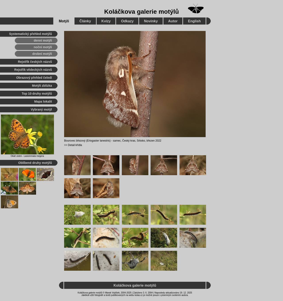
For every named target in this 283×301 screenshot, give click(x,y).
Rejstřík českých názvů (35, 61)
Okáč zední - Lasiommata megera (27, 156)
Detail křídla (75, 145)
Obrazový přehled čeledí (34, 77)
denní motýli (43, 40)
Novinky (151, 21)
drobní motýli (42, 54)
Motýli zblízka (42, 85)
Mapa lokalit (43, 101)
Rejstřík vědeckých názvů (33, 69)
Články (85, 21)
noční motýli (43, 47)
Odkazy (127, 21)
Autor (173, 21)
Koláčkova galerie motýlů (141, 11)
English (194, 21)
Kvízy (106, 21)
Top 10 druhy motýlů (37, 93)
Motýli (64, 21)
